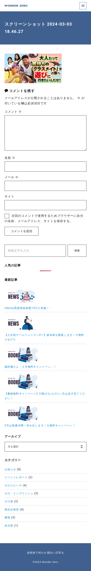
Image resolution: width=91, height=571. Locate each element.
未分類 (9, 525)
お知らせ (10, 469)
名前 (10, 158)
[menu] (82, 5)
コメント (13, 111)
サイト (9, 196)
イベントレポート (16, 477)
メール (12, 177)
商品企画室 (12, 509)
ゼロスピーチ (13, 485)
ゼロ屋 (9, 501)
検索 (77, 250)
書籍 (7, 517)
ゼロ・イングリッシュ (19, 493)
